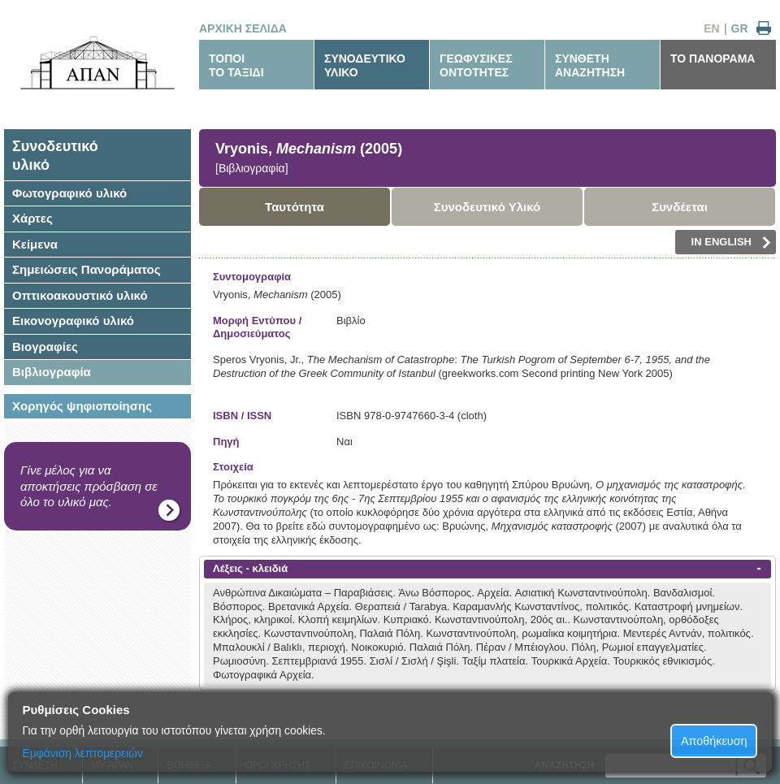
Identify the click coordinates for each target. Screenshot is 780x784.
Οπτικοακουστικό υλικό (80, 295)
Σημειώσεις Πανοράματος (86, 269)
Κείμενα (35, 244)
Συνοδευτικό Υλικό (487, 207)
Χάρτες (32, 218)
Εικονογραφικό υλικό (73, 320)
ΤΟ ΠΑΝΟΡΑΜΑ (712, 58)
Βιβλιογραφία (51, 372)
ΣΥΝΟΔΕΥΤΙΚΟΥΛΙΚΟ (364, 65)
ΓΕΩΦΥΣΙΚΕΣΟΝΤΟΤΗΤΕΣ (476, 65)
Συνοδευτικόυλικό (55, 155)
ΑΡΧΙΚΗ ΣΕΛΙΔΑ (243, 28)
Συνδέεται (680, 207)
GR (739, 28)
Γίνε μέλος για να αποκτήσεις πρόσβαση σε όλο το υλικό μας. (89, 486)
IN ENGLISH (731, 242)
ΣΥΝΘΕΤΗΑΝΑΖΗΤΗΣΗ (590, 65)
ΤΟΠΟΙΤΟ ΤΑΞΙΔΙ (236, 65)
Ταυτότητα (294, 207)
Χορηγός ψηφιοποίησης (82, 406)
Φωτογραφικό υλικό (69, 193)
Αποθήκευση (714, 740)
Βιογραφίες (45, 346)
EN (711, 28)
